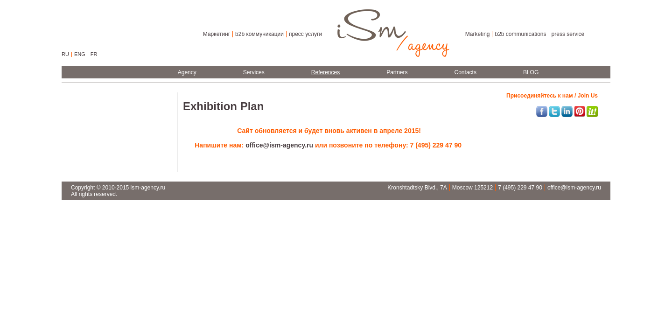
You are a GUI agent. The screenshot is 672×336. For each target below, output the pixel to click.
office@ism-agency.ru (280, 145)
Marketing (477, 34)
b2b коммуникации (259, 34)
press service (568, 34)
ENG (79, 54)
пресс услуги (305, 34)
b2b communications (520, 34)
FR (94, 54)
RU (65, 54)
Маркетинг (216, 34)
